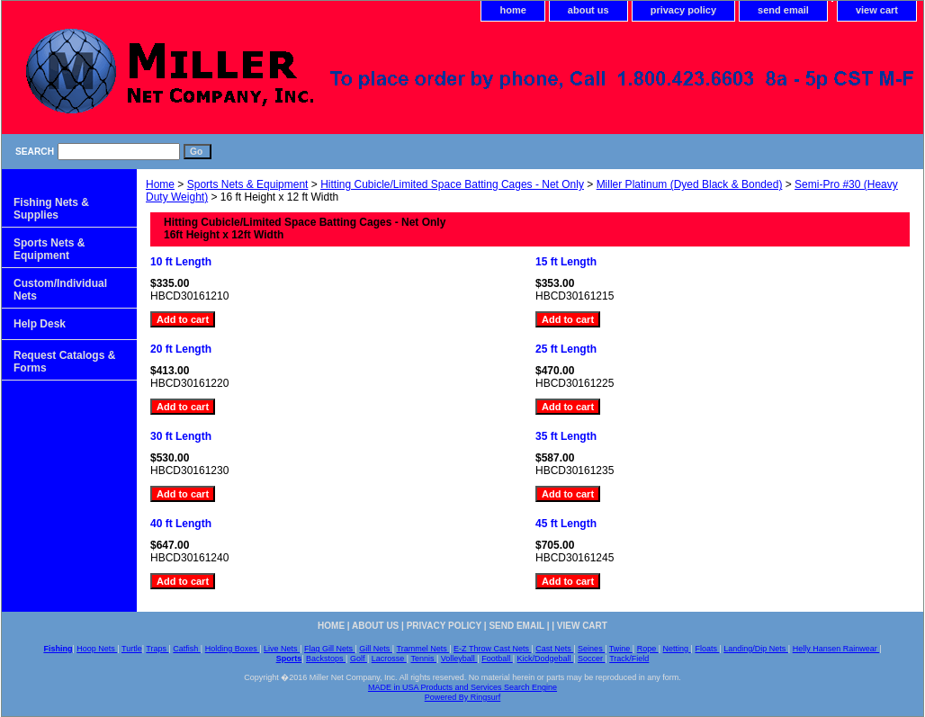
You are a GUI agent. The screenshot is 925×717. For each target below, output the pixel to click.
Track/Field (629, 658)
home (512, 9)
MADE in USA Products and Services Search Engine (462, 687)
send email (783, 9)
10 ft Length (180, 261)
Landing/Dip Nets (755, 648)
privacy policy (683, 9)
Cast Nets (554, 648)
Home (160, 184)
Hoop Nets (96, 648)
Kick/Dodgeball (545, 658)
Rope (648, 648)
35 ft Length (566, 436)
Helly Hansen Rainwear (836, 648)
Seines (591, 648)
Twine (621, 648)
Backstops (326, 658)
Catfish (187, 648)
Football (497, 658)
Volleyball (459, 658)
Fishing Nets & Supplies (51, 208)
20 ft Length (180, 349)
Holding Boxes (232, 648)
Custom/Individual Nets (60, 289)
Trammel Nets (423, 648)
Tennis (423, 658)
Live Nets (282, 648)
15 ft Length (566, 261)
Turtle (131, 648)
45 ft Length (566, 523)
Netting (677, 648)
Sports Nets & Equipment (248, 184)
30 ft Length (180, 436)
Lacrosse (389, 658)
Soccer (592, 658)
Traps (157, 648)
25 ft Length (566, 349)
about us (588, 9)
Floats (707, 648)
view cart (877, 9)
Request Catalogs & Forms (64, 361)
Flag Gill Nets (329, 648)
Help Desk (39, 324)
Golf (358, 658)
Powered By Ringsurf (463, 697)
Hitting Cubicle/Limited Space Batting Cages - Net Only (452, 184)
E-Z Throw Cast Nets (492, 648)
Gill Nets (375, 648)
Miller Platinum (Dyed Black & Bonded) (690, 184)
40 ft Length (180, 523)
